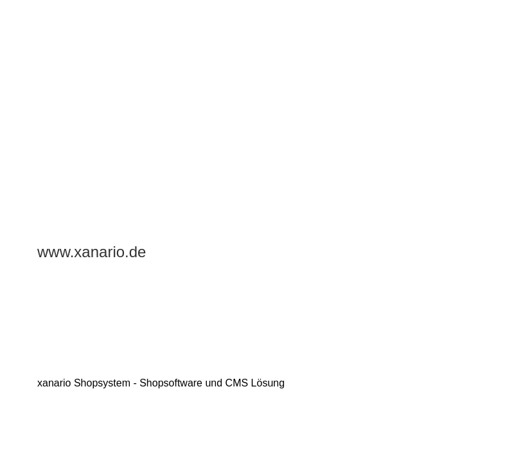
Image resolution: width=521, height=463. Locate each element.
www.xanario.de (91, 251)
